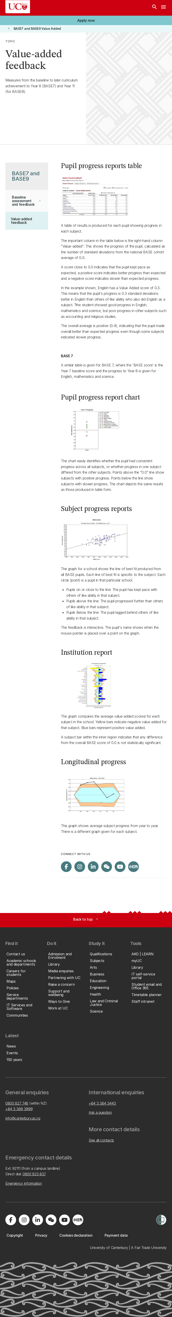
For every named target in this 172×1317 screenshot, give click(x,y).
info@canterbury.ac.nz (22, 1118)
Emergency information (23, 1183)
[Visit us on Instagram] (79, 866)
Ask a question (100, 1112)
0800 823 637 (34, 1174)
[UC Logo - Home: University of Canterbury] (17, 6)
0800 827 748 (16, 1103)
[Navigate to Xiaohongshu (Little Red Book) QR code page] (133, 866)
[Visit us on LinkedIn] (93, 866)
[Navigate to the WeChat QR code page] (106, 866)
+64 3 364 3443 (102, 1103)
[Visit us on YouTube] (120, 866)
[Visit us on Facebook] (66, 866)
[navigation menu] (163, 8)
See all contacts (101, 1140)
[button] (86, 20)
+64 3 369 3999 (19, 1109)
